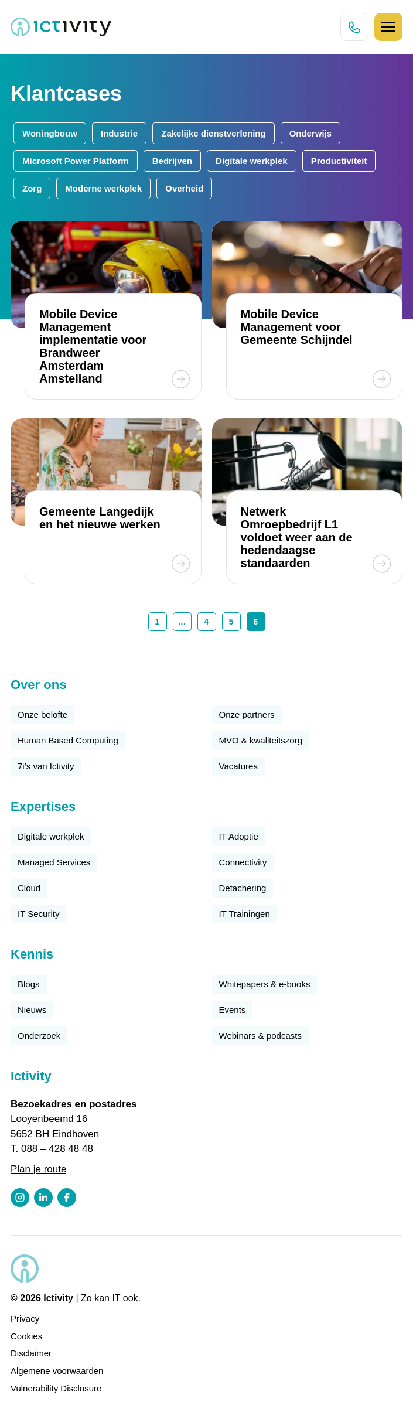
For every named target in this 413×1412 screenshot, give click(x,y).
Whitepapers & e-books (264, 984)
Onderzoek (39, 1036)
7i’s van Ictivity (46, 766)
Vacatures (238, 766)
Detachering (243, 888)
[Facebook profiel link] (66, 1197)
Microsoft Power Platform (75, 161)
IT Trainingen (244, 914)
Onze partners (247, 714)
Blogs (29, 984)
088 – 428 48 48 (57, 1148)
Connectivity (243, 862)
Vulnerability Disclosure (56, 1388)
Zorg (32, 188)
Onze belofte (42, 714)
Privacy (25, 1319)
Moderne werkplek (103, 188)
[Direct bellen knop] (354, 27)
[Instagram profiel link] (20, 1197)
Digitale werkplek (252, 161)
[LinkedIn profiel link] (43, 1197)
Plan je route (38, 1169)
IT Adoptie (238, 836)
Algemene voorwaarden (57, 1371)
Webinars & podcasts (260, 1036)
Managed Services (54, 862)
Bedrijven (172, 161)
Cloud (29, 888)
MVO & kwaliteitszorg (261, 740)
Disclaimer (31, 1353)
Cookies (26, 1336)
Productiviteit (339, 161)
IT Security (38, 914)
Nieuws (32, 1010)
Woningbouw (49, 133)
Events (232, 1010)
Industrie (119, 133)
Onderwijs (310, 133)
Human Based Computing (68, 740)
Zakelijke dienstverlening (213, 133)
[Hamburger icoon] (388, 27)
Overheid (184, 188)
